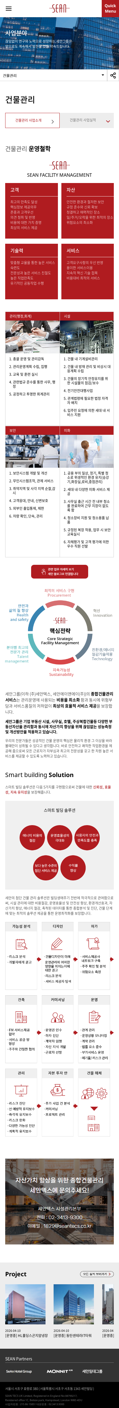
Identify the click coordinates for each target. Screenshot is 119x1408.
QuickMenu (110, 8)
